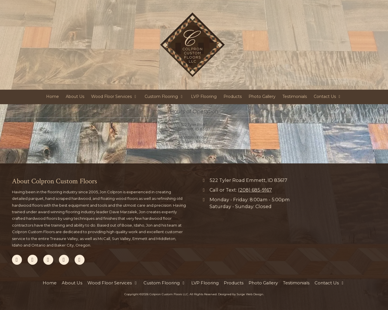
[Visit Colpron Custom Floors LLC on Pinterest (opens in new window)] (48, 260)
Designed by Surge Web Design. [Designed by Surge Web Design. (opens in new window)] (241, 294)
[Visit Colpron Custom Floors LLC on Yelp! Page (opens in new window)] (64, 260)
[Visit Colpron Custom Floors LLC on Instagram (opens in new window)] (80, 260)
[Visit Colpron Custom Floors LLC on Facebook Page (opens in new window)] (17, 260)
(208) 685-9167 (255, 190)
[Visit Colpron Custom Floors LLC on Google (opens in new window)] (33, 260)
